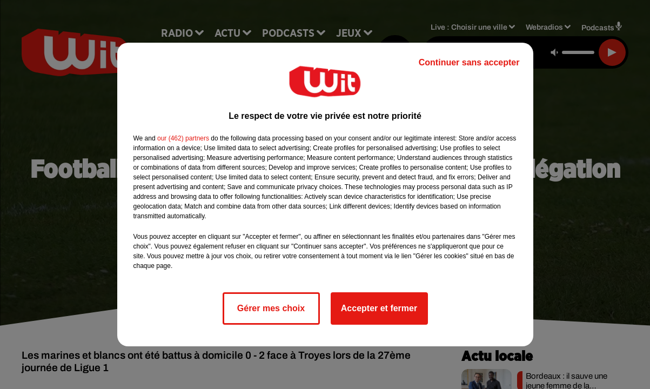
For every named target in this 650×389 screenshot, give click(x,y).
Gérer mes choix (271, 308)
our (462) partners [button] (183, 138)
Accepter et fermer (379, 308)
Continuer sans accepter (469, 62)
